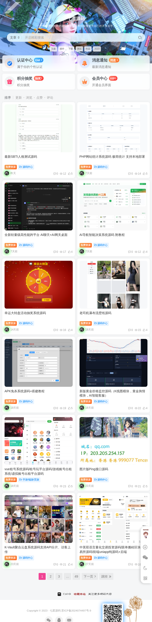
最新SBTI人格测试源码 (21, 156)
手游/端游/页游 (29, 479)
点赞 (39, 97)
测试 (79, 48)
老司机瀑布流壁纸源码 (95, 313)
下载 (70, 48)
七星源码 (55, 610)
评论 (50, 97)
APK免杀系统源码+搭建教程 (25, 391)
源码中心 (26, 166)
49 (76, 576)
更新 (18, 97)
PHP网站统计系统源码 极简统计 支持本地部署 (112, 156)
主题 (53, 48)
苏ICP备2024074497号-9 (76, 610)
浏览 (29, 97)
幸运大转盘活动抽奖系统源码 (25, 313)
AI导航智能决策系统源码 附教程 (102, 235)
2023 (97, 48)
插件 (62, 48)
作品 (88, 48)
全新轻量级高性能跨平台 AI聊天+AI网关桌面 (36, 235)
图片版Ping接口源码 (94, 469)
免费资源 (11, 166)
